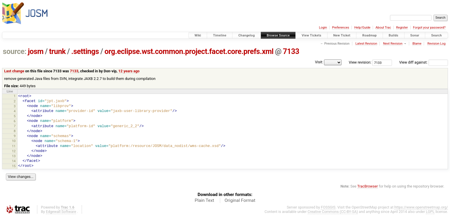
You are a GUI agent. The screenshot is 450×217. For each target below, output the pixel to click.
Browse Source (278, 35)
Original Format (240, 200)
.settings (85, 51)
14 (14, 161)
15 (14, 166)
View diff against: (423, 62)
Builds (393, 35)
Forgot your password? (429, 27)
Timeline (219, 35)
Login (323, 27)
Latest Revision (366, 44)
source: (15, 51)
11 (14, 146)
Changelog (246, 35)
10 (14, 141)
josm (35, 51)
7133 (291, 51)
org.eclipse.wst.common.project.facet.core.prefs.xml (189, 51)
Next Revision (392, 44)
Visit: (319, 62)
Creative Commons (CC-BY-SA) (333, 211)
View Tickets (311, 35)
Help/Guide (362, 27)
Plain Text (204, 200)
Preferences (340, 27)
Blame (416, 44)
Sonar (414, 35)
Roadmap (369, 35)
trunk (57, 51)
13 (14, 156)
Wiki (198, 35)
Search (436, 35)
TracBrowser (367, 186)
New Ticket (342, 35)
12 (14, 151)
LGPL (430, 211)
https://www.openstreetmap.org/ (421, 207)
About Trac (383, 27)
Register (402, 27)
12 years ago (129, 71)
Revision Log (436, 44)
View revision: (360, 62)
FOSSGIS (328, 207)
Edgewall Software (61, 211)
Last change (14, 71)
